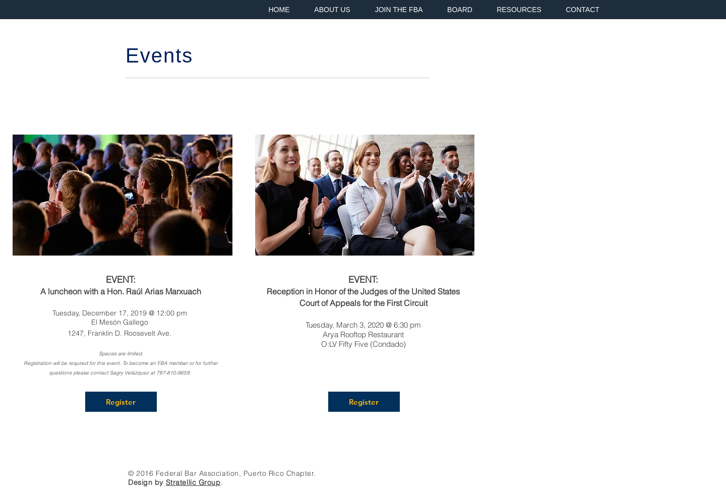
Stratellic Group (193, 482)
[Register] (121, 402)
